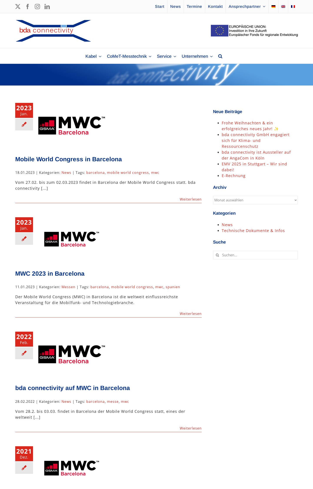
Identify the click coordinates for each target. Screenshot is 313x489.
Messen (68, 287)
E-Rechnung (234, 175)
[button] (220, 56)
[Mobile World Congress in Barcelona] (71, 125)
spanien (173, 287)
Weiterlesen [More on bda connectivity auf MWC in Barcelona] (191, 428)
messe (113, 401)
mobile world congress (128, 172)
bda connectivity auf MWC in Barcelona (72, 388)
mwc (155, 172)
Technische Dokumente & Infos (253, 230)
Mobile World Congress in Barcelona (68, 159)
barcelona (95, 172)
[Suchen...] (255, 255)
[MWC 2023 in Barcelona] (71, 239)
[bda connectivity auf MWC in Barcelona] (71, 353)
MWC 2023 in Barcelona (50, 273)
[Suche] (217, 255)
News (66, 172)
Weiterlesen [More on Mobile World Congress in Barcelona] (191, 199)
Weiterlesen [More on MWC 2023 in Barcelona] (191, 313)
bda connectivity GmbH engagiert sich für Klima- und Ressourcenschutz (256, 140)
